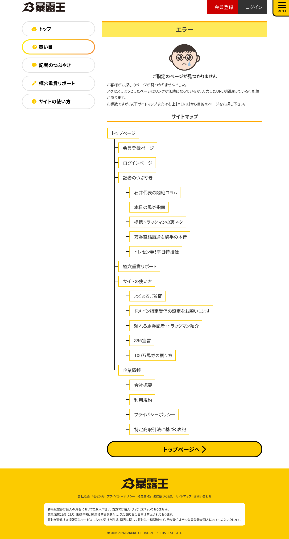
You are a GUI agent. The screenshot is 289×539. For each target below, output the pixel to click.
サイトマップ (183, 496)
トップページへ (184, 449)
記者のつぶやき (138, 177)
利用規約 (143, 400)
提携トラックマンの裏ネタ (158, 222)
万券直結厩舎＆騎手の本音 (160, 237)
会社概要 (143, 385)
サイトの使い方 (137, 281)
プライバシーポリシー (154, 414)
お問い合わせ (203, 496)
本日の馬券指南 (149, 207)
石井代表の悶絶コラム (156, 192)
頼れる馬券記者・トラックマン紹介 (166, 325)
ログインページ (138, 162)
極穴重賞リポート (140, 266)
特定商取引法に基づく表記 (160, 429)
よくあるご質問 (148, 296)
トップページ (123, 133)
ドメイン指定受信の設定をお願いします (172, 311)
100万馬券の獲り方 (153, 355)
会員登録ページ (138, 148)
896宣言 (142, 340)
